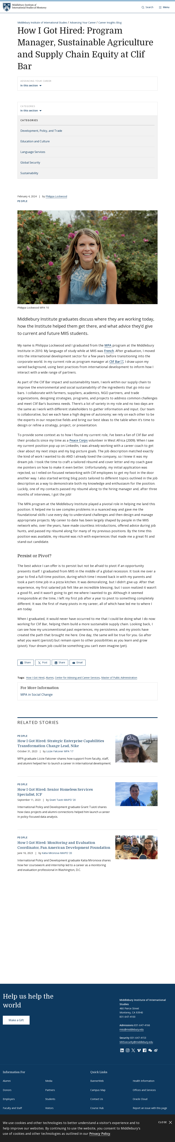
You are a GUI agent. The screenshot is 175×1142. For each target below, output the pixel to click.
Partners (50, 1090)
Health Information (143, 1080)
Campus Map (97, 1090)
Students (50, 1099)
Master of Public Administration (119, 677)
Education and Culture (35, 141)
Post (42, 662)
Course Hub (97, 1108)
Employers (9, 1099)
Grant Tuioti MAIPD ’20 (62, 799)
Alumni (50, 677)
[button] (147, 7)
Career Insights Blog (109, 22)
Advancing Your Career (83, 22)
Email (78, 662)
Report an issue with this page (150, 1108)
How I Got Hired (35, 677)
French (109, 351)
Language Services (32, 152)
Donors (7, 1090)
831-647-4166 (142, 1025)
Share (25, 662)
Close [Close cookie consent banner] (165, 1122)
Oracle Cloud (140, 1099)
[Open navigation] (164, 7)
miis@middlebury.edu (132, 1029)
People (22, 201)
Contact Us (96, 1099)
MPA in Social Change (36, 694)
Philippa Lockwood (56, 196)
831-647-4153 (138, 1037)
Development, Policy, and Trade (41, 131)
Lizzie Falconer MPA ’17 (59, 751)
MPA (107, 345)
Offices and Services (144, 1090)
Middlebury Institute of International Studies (42, 22)
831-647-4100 (127, 1016)
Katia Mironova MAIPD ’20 (57, 853)
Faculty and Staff (12, 1108)
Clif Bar (114, 361)
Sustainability (29, 173)
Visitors (49, 1108)
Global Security (30, 162)
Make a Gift (16, 1020)
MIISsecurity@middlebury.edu (136, 1042)
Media (48, 1080)
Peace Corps (78, 440)
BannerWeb (97, 1080)
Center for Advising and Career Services (77, 677)
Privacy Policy (99, 1133)
